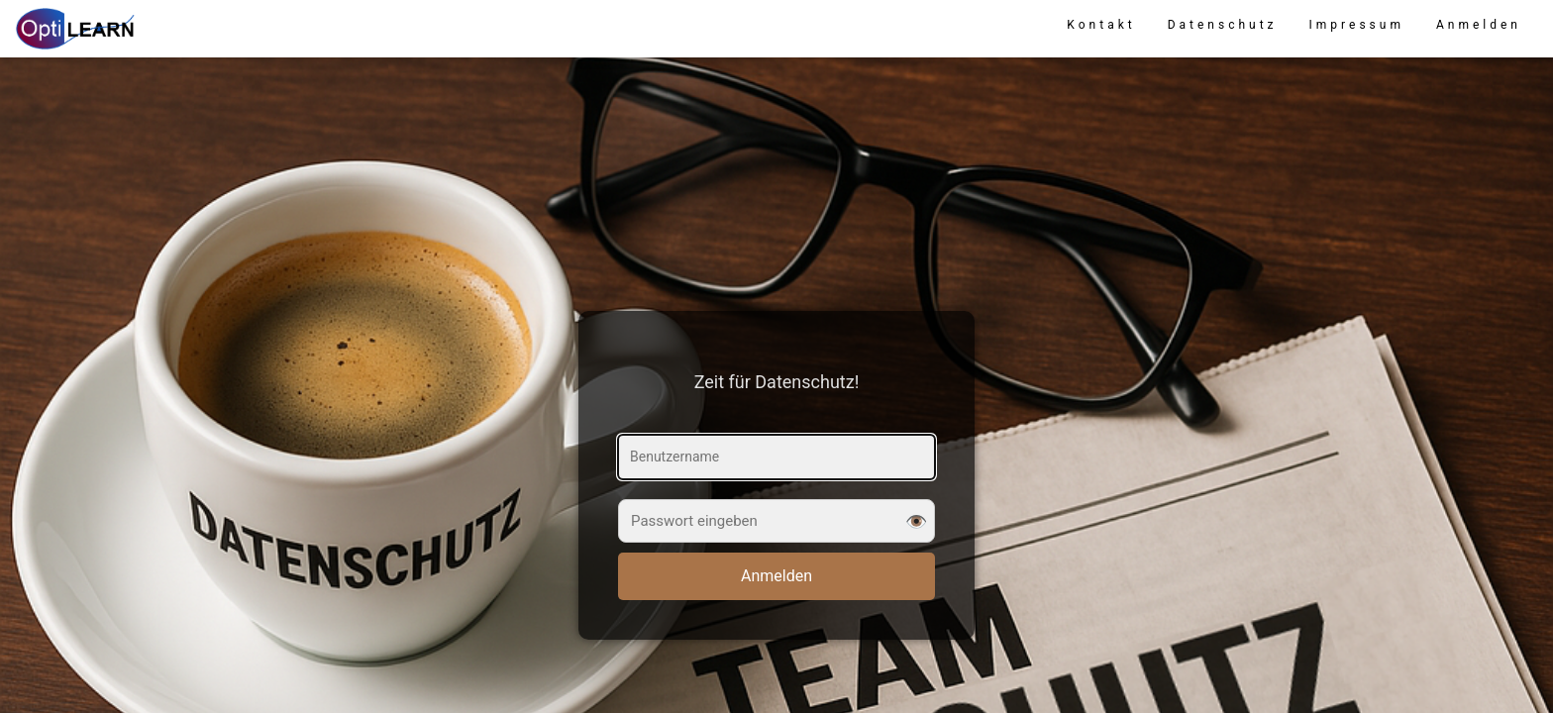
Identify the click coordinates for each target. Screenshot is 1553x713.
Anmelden (1478, 25)
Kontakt (1101, 25)
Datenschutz (1223, 25)
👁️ (916, 520)
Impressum (1356, 25)
